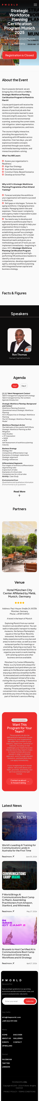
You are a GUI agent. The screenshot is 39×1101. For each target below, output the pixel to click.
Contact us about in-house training (20, 781)
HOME (4, 1035)
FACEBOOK (7, 1059)
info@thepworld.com (11, 1017)
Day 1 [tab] (15, 386)
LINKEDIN (6, 1067)
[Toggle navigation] (35, 5)
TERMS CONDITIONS (27, 1091)
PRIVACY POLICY (10, 1091)
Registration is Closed (19, 55)
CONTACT (17, 1042)
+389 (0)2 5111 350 (9, 1021)
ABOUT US (6, 1038)
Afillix (25, 1082)
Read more (8, 856)
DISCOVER (17, 1035)
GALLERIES (17, 1038)
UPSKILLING (7, 1046)
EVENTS (5, 1042)
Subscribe (30, 1001)
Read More (19, 493)
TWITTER (6, 1063)
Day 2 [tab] (24, 386)
